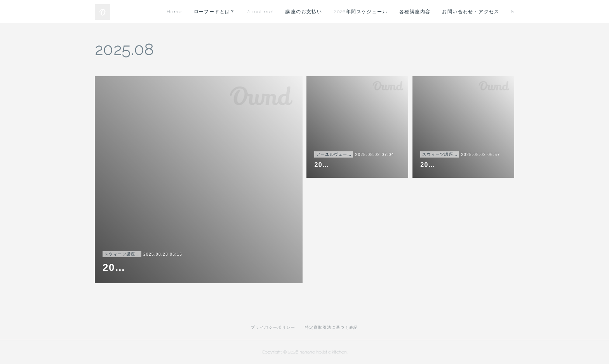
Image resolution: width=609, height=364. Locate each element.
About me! (353, 11)
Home (267, 11)
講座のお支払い (397, 11)
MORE (500, 11)
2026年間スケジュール (454, 11)
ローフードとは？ (308, 11)
